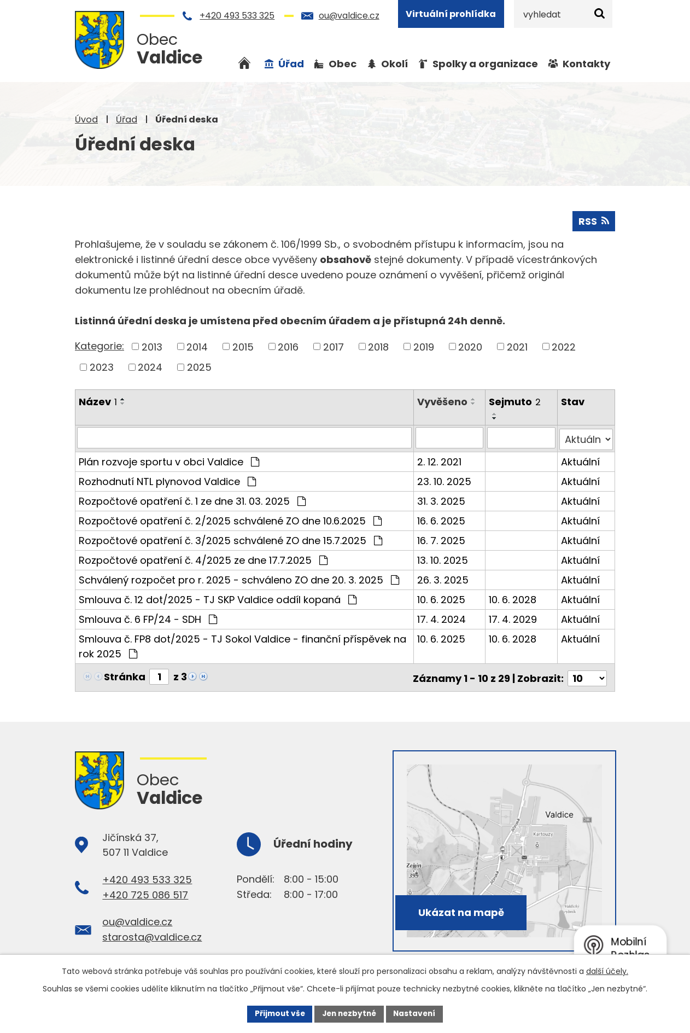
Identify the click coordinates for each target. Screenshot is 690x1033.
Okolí (394, 64)
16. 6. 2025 (442, 519)
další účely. (607, 970)
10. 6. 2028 (513, 597)
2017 (333, 346)
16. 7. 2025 (442, 538)
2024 (150, 366)
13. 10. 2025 (443, 558)
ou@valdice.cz (349, 15)
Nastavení (417, 1013)
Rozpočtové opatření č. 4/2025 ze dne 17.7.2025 (203, 558)
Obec (342, 64)
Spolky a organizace (485, 64)
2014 (197, 346)
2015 (243, 346)
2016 (288, 346)
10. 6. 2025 (442, 597)
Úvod (86, 119)
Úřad (126, 119)
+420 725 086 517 (145, 890)
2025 (199, 366)
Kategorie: (99, 345)
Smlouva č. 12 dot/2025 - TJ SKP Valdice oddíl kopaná (217, 597)
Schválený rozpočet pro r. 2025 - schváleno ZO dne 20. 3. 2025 (239, 578)
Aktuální (580, 459)
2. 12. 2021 (440, 459)
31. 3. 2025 (442, 499)
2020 (470, 346)
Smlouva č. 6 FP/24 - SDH (148, 617)
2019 (423, 346)
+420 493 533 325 (237, 15)
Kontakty (586, 64)
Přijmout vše (277, 1013)
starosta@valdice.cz (152, 933)
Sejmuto (515, 401)
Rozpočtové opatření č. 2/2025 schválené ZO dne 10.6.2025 (230, 519)
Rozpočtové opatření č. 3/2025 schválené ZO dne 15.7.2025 (230, 538)
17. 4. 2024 (442, 617)
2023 (102, 366)
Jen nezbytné (349, 1013)
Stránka (124, 674)
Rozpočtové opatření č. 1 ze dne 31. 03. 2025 (192, 499)
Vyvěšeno (443, 401)
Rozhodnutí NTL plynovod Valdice (167, 479)
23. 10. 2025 (445, 479)
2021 (517, 346)
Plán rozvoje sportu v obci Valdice (169, 459)
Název (98, 401)
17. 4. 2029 (513, 617)
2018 (378, 346)
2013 (152, 346)
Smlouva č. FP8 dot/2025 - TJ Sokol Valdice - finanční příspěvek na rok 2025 (242, 644)
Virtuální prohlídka (451, 14)
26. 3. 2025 (443, 578)
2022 (564, 346)
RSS (593, 220)
